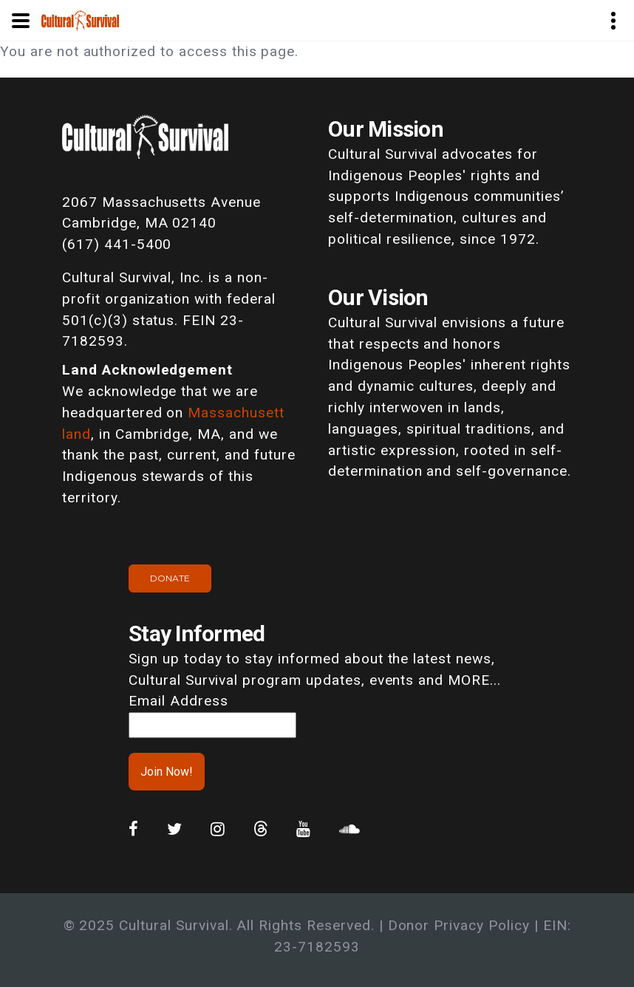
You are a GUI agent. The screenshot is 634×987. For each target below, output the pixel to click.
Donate (170, 578)
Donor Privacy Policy (459, 925)
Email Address (178, 700)
